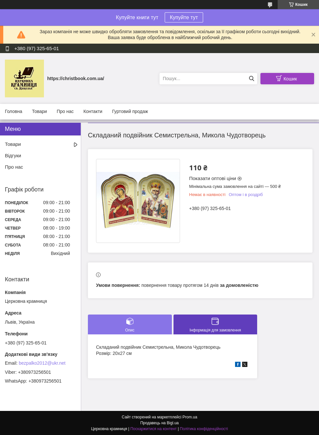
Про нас (65, 111)
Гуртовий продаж (130, 111)
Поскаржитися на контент (153, 429)
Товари (39, 111)
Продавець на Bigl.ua (159, 423)
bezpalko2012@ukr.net (42, 363)
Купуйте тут (184, 17)
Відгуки (13, 155)
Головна (13, 111)
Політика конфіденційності (204, 429)
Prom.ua (190, 417)
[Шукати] (251, 78)
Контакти (92, 111)
